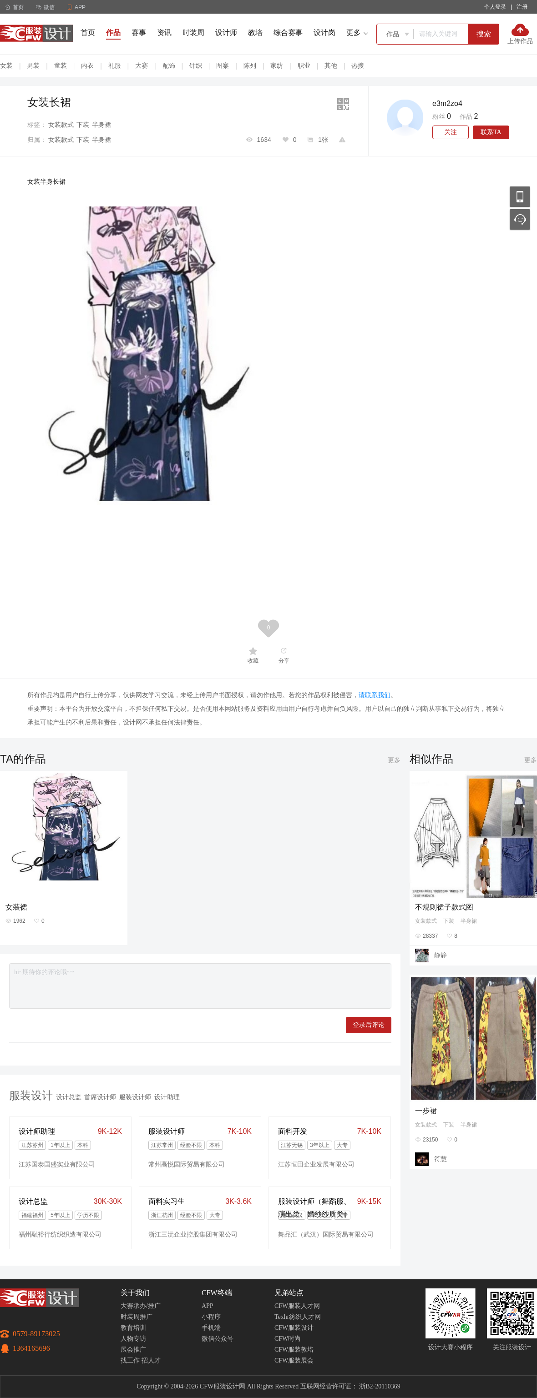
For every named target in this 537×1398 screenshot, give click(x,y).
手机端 (211, 1327)
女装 (6, 65)
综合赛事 (288, 32)
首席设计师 (100, 1097)
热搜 (357, 65)
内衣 (87, 65)
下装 (82, 124)
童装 (60, 65)
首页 (14, 7)
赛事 (139, 32)
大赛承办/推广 (141, 1305)
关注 (450, 132)
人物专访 (133, 1338)
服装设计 (31, 1095)
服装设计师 (135, 1097)
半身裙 (101, 124)
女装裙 (16, 907)
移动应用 (520, 196)
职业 (304, 65)
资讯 (164, 32)
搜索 (483, 34)
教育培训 (133, 1327)
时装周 (193, 32)
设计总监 (68, 1097)
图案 (222, 65)
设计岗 (324, 32)
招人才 (151, 1360)
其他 (330, 65)
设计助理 (167, 1097)
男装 (33, 65)
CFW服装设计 (294, 1327)
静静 (440, 955)
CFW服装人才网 (297, 1305)
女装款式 (61, 124)
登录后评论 (369, 1024)
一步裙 (426, 1111)
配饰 (168, 65)
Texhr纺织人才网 (297, 1316)
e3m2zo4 (447, 103)
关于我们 (135, 1293)
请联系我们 (374, 695)
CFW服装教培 (294, 1349)
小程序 (211, 1316)
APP (207, 1305)
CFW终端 (217, 1293)
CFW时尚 (287, 1338)
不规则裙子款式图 (444, 907)
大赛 (141, 65)
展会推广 (133, 1349)
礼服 (114, 65)
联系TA (491, 132)
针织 (195, 65)
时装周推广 (136, 1316)
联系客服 (520, 219)
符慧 (440, 1158)
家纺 (276, 65)
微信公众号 (217, 1338)
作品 (113, 32)
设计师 (226, 32)
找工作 (130, 1360)
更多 (394, 760)
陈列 (249, 65)
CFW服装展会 (294, 1360)
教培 (255, 32)
